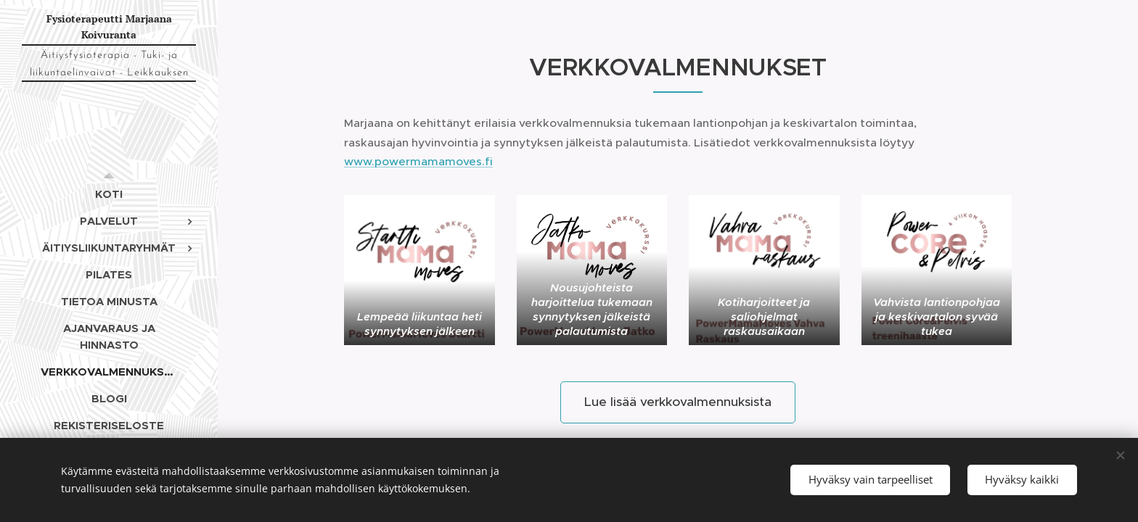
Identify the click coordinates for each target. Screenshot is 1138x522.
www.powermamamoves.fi (418, 161)
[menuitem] (108, 194)
